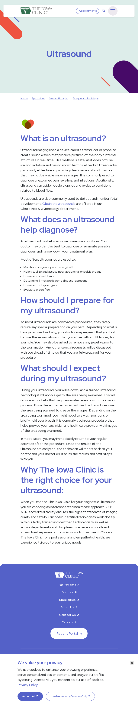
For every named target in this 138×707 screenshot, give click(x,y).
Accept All (28, 696)
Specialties (67, 600)
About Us (67, 607)
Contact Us (67, 615)
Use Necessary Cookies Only (69, 696)
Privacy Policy (28, 685)
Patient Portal (67, 633)
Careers (67, 622)
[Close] (132, 663)
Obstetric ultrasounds (58, 203)
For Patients (67, 585)
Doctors (67, 592)
